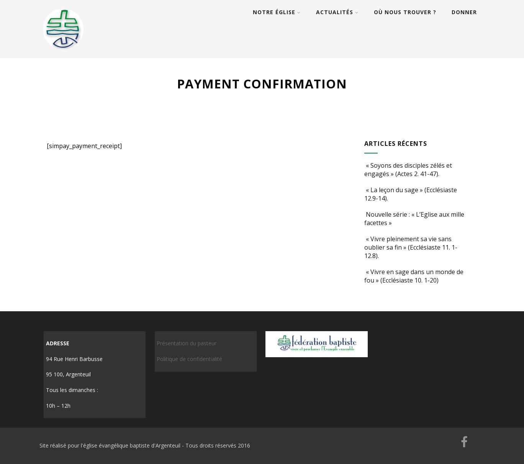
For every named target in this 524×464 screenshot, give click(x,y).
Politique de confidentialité (189, 359)
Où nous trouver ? (405, 12)
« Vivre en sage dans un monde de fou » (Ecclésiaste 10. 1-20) (413, 276)
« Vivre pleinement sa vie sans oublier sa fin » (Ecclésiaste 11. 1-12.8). (410, 247)
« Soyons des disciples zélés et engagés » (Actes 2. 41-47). (408, 169)
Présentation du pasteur (186, 343)
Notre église (277, 12)
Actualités (337, 12)
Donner (464, 12)
